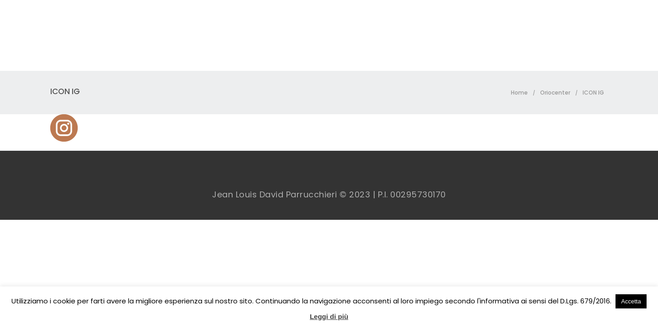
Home (519, 92)
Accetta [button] (631, 301)
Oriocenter (555, 92)
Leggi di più (329, 316)
